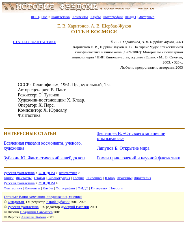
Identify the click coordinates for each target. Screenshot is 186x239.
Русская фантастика (19, 173)
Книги (9, 178)
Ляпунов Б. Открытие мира (123, 148)
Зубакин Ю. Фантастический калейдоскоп (44, 157)
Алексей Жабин (33, 217)
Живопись (94, 178)
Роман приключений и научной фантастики (138, 157)
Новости (116, 188)
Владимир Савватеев (36, 212)
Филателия (142, 178)
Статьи (39, 178)
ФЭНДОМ (39, 17)
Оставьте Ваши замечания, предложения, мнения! (43, 196)
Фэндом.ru (16, 202)
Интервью (146, 17)
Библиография (58, 178)
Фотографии (113, 17)
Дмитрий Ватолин (75, 207)
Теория (78, 178)
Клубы (95, 17)
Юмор (110, 178)
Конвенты (80, 17)
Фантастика (60, 17)
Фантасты (24, 178)
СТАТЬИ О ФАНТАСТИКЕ (34, 42)
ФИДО (130, 17)
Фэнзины (124, 178)
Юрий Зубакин (58, 202)
